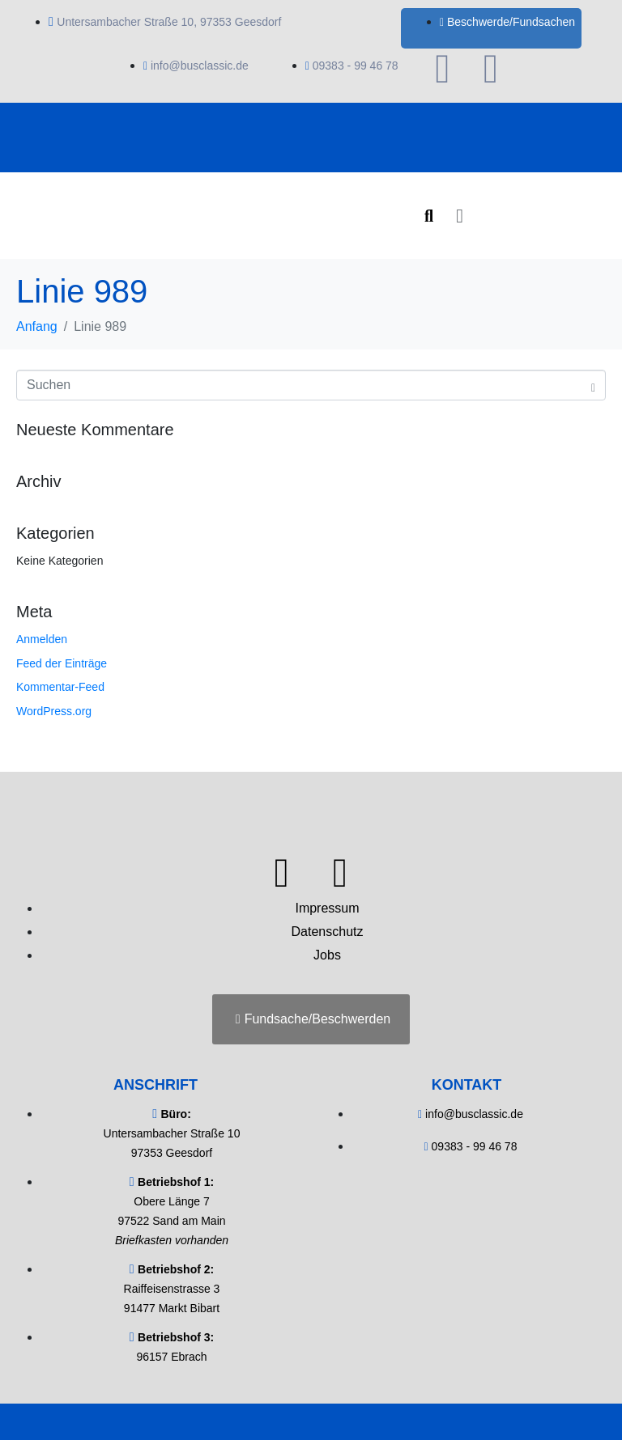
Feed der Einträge (61, 663)
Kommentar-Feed (60, 686)
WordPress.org (54, 711)
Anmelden (41, 639)
